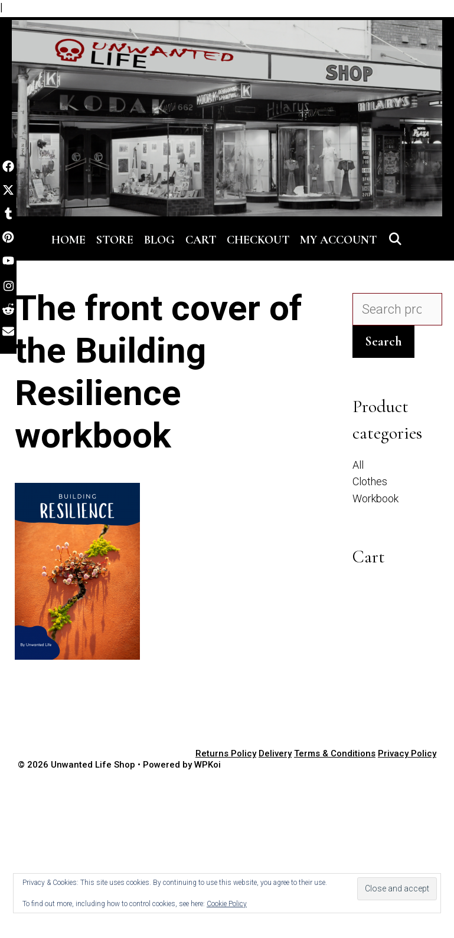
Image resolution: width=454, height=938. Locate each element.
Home (68, 240)
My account (338, 240)
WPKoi (207, 764)
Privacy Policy (407, 753)
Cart (200, 240)
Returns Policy (225, 753)
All (358, 465)
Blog (159, 240)
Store (114, 240)
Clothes (369, 481)
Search (383, 341)
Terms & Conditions (334, 753)
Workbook (375, 498)
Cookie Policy (227, 904)
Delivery (275, 753)
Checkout (258, 240)
